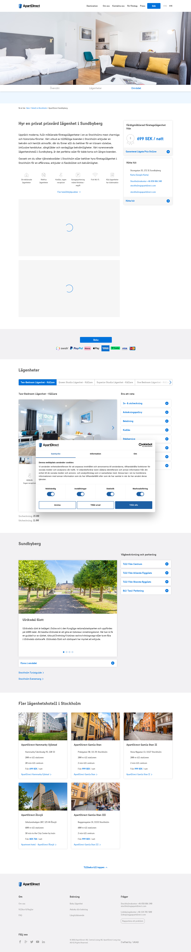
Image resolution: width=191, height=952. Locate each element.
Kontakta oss (118, 6)
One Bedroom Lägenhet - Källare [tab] (154, 382)
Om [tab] (135, 454)
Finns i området (67, 663)
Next (170, 382)
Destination (92, 6)
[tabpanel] (68, 427)
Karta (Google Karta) (139, 175)
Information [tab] (95, 454)
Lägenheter (95, 88)
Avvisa (57, 505)
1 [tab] (63, 652)
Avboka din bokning (79, 909)
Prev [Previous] (23, 587)
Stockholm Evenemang (31, 678)
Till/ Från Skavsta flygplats (145, 581)
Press (142, 6)
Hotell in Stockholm (39, 108)
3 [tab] (69, 652)
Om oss (106, 6)
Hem (28, 108)
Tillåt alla (133, 505)
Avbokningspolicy (145, 412)
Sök (154, 5)
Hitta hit (148, 200)
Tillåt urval (96, 505)
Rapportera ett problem (132, 921)
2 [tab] (66, 652)
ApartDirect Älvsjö (32, 814)
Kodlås (145, 430)
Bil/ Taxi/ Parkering (145, 590)
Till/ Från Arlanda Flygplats (145, 572)
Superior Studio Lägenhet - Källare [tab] (115, 382)
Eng (165, 6)
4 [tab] (72, 652)
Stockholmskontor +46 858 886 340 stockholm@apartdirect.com (136, 904)
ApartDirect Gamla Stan (87, 744)
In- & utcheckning (145, 403)
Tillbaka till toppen (95, 867)
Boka (95, 339)
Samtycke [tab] (55, 454)
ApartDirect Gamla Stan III (90, 814)
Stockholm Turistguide (31, 672)
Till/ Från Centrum (145, 564)
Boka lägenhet (76, 903)
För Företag (132, 6)
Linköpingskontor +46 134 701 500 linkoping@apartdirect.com (136, 913)
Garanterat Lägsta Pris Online (148, 151)
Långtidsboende (77, 915)
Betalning (145, 421)
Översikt (55, 88)
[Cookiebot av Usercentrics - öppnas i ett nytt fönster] (140, 445)
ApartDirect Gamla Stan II (141, 744)
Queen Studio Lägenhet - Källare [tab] (76, 382)
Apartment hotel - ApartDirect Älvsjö (38, 844)
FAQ (20, 915)
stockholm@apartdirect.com (143, 192)
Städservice (145, 438)
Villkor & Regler (26, 909)
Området (136, 88)
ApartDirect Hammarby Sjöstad (39, 744)
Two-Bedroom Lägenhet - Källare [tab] (38, 382)
